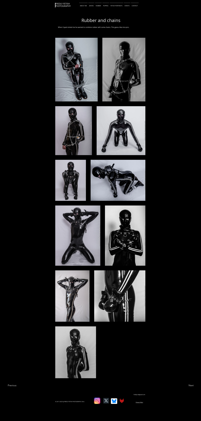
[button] (135, 5)
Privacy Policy (139, 402)
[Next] (187, 385)
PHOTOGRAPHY (63, 6)
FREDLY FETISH (62, 3)
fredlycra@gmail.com (139, 394)
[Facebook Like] (92, 402)
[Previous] (15, 385)
